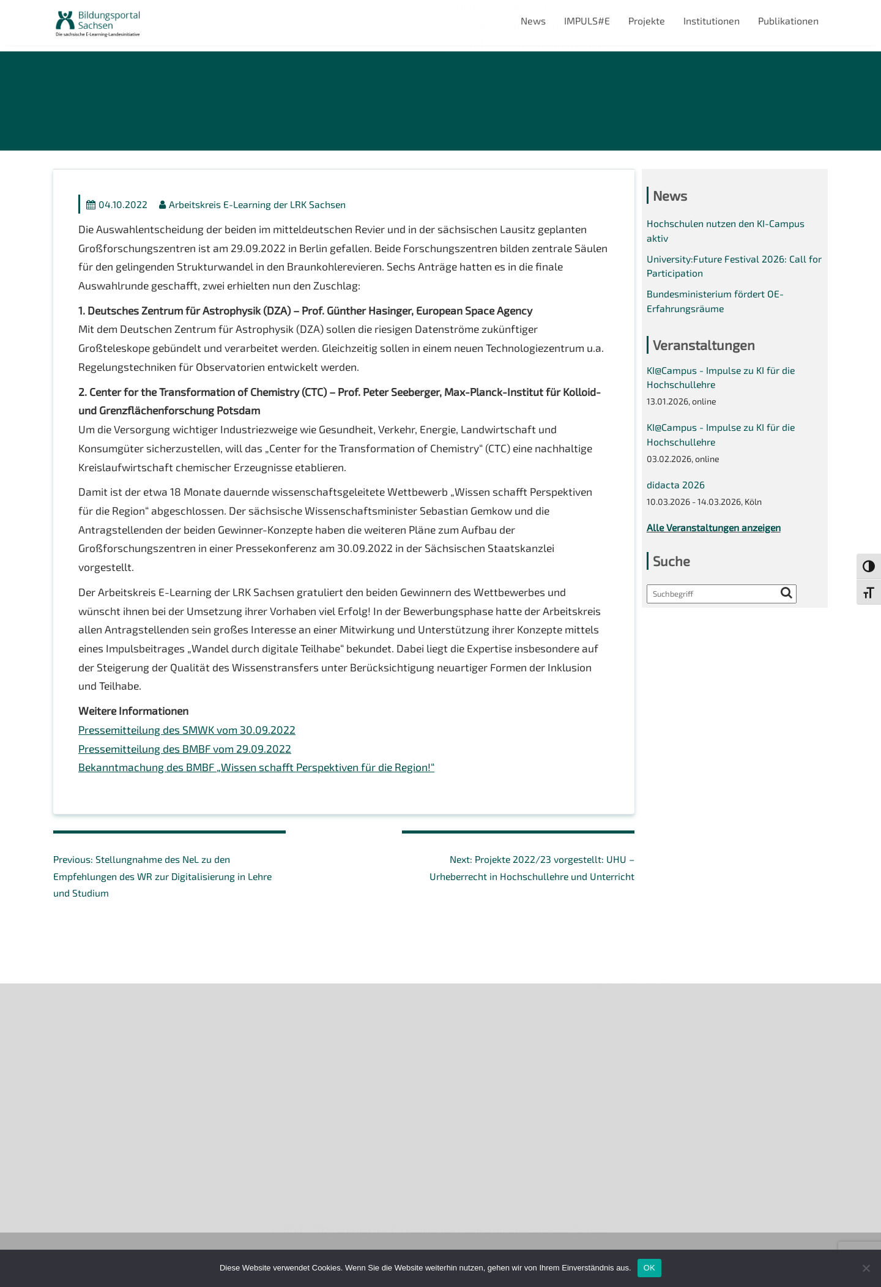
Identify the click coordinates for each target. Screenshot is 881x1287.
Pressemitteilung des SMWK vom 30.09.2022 (190, 743)
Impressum (78, 1102)
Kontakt (70, 1081)
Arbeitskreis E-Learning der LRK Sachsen (254, 206)
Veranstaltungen (90, 1059)
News (533, 20)
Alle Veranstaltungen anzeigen (715, 535)
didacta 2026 (676, 492)
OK (649, 1267)
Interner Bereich (89, 1144)
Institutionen (711, 20)
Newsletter (78, 1039)
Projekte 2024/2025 (627, 1184)
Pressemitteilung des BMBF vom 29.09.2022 (187, 762)
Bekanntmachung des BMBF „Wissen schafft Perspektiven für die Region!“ (261, 782)
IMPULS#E (587, 20)
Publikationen (788, 20)
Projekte (646, 20)
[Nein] (866, 1268)
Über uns (73, 1018)
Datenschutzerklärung (102, 1122)
